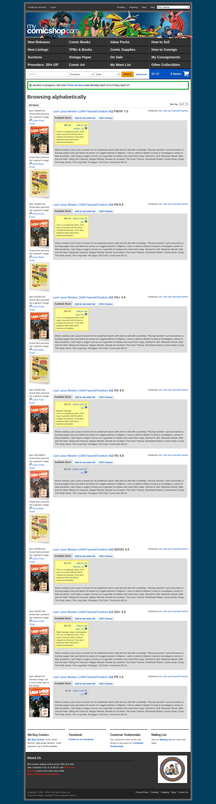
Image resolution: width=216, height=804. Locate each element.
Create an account (37, 7)
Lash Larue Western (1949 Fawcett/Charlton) (80, 111)
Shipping (133, 7)
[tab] (63, 117)
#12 (111, 111)
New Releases (39, 42)
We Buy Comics (36, 739)
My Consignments (166, 57)
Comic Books (80, 42)
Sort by (174, 104)
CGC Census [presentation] (106, 118)
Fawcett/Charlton (179, 110)
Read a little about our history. (43, 774)
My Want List (120, 65)
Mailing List (166, 739)
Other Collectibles (166, 65)
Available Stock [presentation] (63, 118)
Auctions (35, 57)
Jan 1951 (163, 110)
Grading (121, 7)
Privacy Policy (142, 792)
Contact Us (183, 792)
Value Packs (120, 42)
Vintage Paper (80, 57)
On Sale (116, 57)
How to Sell (161, 42)
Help (152, 7)
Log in (53, 7)
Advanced (141, 74)
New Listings (38, 49)
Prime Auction (75, 85)
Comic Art (77, 65)
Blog (144, 7)
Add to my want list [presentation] (85, 118)
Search (127, 74)
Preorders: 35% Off (43, 65)
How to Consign (164, 49)
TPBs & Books (80, 49)
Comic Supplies (122, 49)
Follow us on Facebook (81, 739)
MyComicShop (53, 29)
